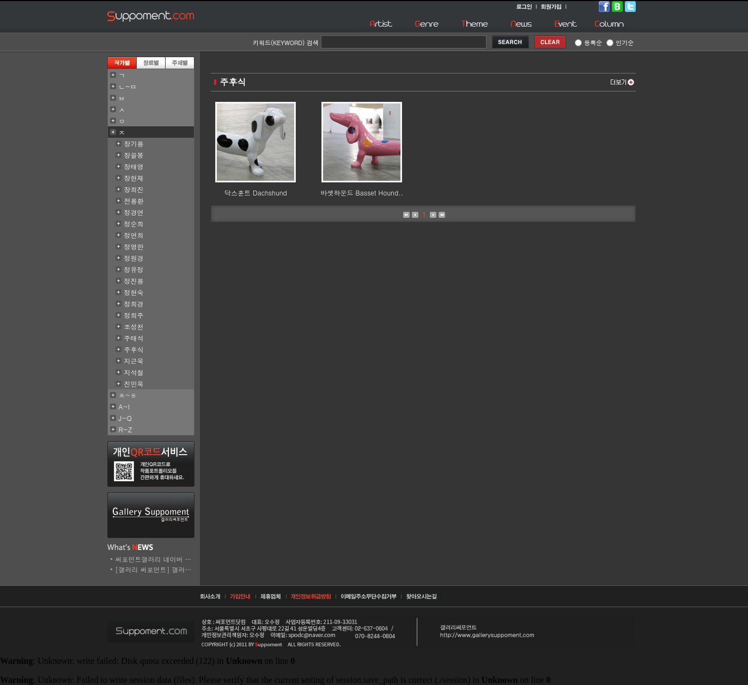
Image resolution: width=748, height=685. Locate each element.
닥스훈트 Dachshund (255, 192)
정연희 (134, 235)
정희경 (134, 303)
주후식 (134, 349)
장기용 (134, 143)
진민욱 (134, 383)
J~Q (125, 418)
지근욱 (134, 360)
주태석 (134, 337)
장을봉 (134, 155)
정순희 (134, 223)
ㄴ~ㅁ (128, 86)
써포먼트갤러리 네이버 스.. (156, 559)
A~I (124, 406)
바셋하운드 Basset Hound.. (362, 192)
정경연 (134, 212)
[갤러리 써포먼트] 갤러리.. (156, 569)
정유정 (134, 269)
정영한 (134, 246)
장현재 (134, 177)
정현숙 (134, 292)
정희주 (134, 315)
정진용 (134, 280)
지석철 (134, 372)
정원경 (134, 257)
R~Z (125, 429)
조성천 (134, 326)
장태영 (134, 166)
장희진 (134, 189)
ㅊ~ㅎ (128, 395)
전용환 (134, 200)
